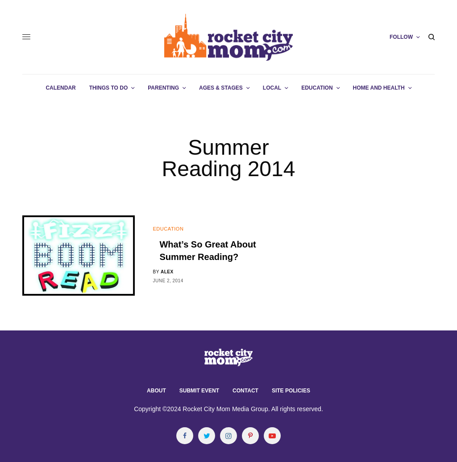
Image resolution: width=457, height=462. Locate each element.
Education (168, 228)
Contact (245, 391)
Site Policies (291, 391)
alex (167, 271)
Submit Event (199, 391)
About (156, 391)
